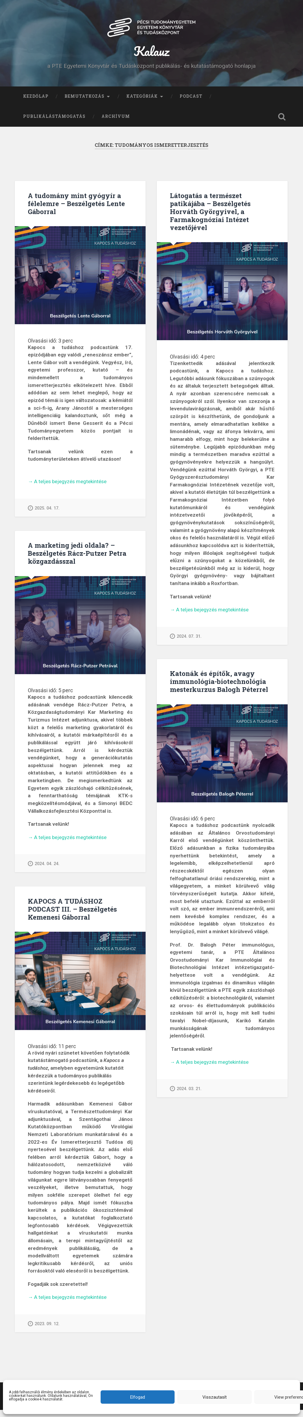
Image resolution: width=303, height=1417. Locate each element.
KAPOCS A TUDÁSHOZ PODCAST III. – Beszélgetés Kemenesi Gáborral (72, 916)
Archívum (115, 123)
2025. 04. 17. (43, 515)
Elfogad (137, 1397)
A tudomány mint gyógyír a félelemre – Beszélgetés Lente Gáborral (76, 210)
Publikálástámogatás (54, 123)
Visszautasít (214, 1397)
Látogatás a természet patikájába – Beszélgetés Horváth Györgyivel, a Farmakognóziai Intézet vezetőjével (210, 218)
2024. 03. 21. (186, 1095)
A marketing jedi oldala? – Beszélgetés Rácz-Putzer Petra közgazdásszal (77, 560)
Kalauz (151, 54)
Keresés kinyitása (282, 124)
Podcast (191, 103)
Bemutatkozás (84, 103)
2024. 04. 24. (43, 871)
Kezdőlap (36, 103)
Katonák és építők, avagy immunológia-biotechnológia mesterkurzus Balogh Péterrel (219, 688)
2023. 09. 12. (43, 1331)
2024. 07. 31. (186, 643)
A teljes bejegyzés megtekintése (67, 489)
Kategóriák (142, 103)
